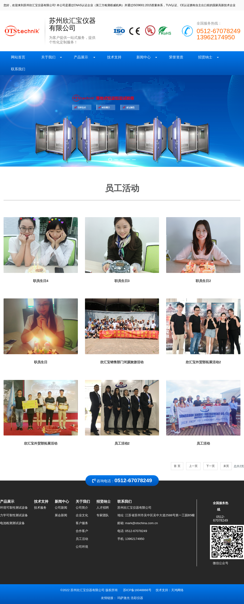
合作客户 (82, 531)
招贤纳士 (207, 57)
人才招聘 (102, 507)
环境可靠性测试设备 (14, 507)
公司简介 (82, 507)
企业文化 (82, 515)
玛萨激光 (123, 598)
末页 (226, 466)
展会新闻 (61, 515)
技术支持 (114, 57)
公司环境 (82, 546)
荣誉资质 (176, 57)
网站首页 (18, 57)
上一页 (193, 466)
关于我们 (50, 57)
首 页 (177, 466)
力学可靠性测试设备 (14, 515)
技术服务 (40, 507)
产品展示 (83, 57)
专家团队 (102, 515)
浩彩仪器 (137, 598)
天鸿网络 (177, 590)
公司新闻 (61, 507)
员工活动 (82, 539)
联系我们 (18, 69)
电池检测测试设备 (12, 523)
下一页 (210, 466)
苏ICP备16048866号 (137, 590)
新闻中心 (145, 57)
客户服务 (82, 523)
